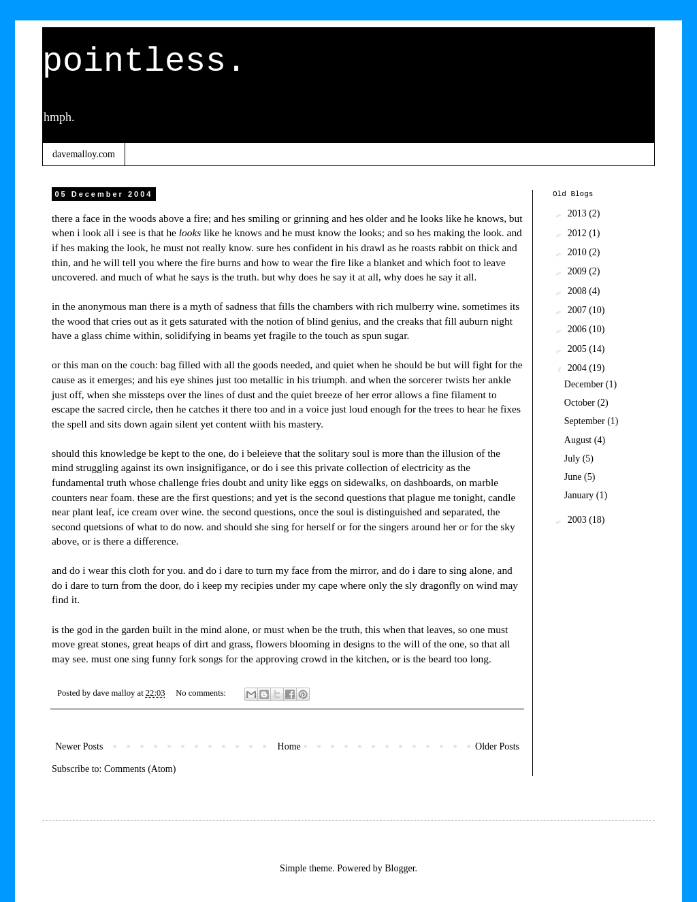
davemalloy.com (83, 154)
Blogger (400, 868)
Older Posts (497, 746)
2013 (578, 213)
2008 (578, 291)
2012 (578, 233)
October (581, 403)
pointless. (144, 61)
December (585, 384)
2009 (578, 271)
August (579, 440)
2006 (578, 329)
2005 (578, 349)
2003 (578, 520)
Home (289, 746)
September (585, 421)
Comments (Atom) (140, 769)
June (574, 477)
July (573, 458)
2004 (578, 368)
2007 (578, 310)
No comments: (202, 693)
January (580, 495)
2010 (578, 252)
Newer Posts (79, 746)
